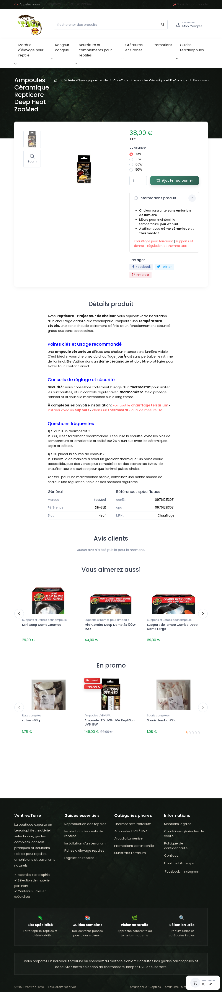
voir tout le (140, 405)
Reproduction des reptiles (85, 820)
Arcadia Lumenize (128, 835)
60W (138, 159)
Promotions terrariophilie (134, 842)
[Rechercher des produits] (111, 24)
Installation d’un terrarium (85, 839)
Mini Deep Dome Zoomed (41, 625)
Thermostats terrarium (132, 820)
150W (138, 169)
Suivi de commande (190, 4)
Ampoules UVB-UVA (98, 714)
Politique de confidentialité (176, 842)
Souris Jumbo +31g (161, 718)
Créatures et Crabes (134, 47)
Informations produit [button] (165, 198)
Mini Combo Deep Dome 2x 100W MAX (110, 627)
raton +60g (31, 718)
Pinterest (140, 275)
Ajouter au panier (174, 180)
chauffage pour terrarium (153, 241)
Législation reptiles (79, 854)
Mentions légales (177, 820)
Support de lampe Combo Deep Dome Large (172, 627)
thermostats (114, 963)
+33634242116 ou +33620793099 (67, 4)
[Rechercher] (163, 24)
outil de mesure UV (146, 410)
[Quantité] (138, 181)
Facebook (141, 267)
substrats (158, 963)
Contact (171, 851)
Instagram (190, 868)
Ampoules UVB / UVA (130, 827)
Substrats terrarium (130, 849)
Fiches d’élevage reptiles (84, 847)
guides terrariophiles (177, 957)
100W (138, 164)
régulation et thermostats (167, 246)
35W (138, 154)
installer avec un (68, 410)
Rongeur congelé (62, 47)
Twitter (164, 267)
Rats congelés (31, 714)
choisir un (110, 410)
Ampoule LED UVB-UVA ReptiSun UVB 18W (110, 720)
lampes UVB (135, 963)
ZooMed (100, 500)
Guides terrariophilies (192, 47)
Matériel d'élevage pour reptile (31, 50)
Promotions (162, 44)
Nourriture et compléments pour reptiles (95, 50)
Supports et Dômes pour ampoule (44, 620)
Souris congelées (158, 714)
